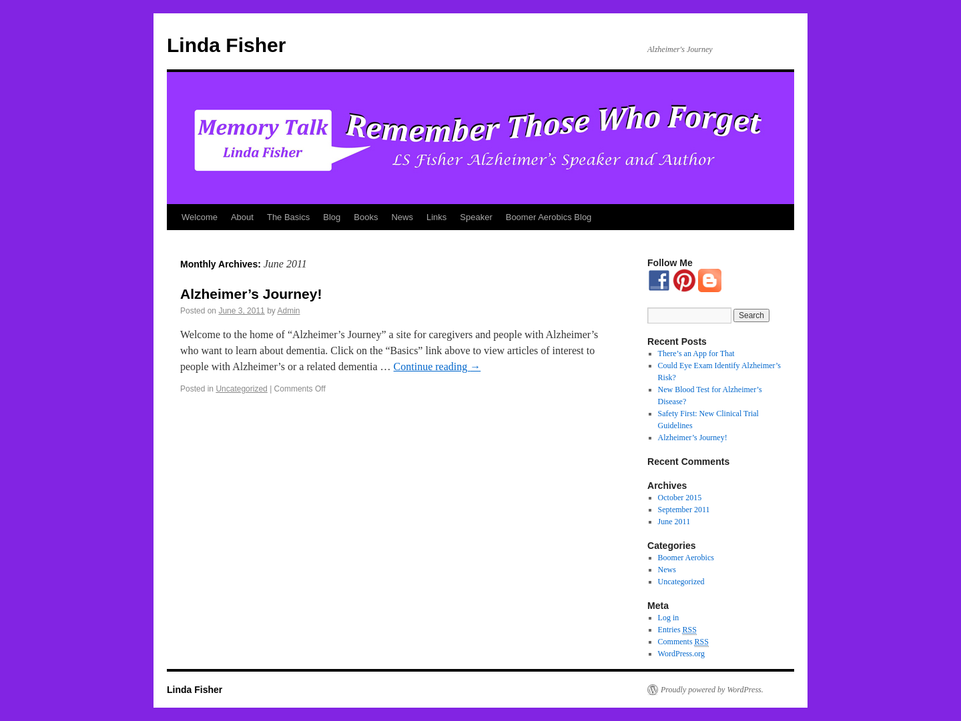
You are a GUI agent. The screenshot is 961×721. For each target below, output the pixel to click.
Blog (331, 217)
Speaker (476, 217)
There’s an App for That (696, 353)
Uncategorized (241, 389)
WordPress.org (681, 653)
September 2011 (684, 509)
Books (366, 217)
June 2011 (674, 521)
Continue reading (437, 366)
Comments (683, 642)
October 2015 (680, 497)
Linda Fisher (226, 45)
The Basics (288, 217)
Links (436, 217)
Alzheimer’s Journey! (251, 293)
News (402, 217)
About (242, 217)
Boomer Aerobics (686, 557)
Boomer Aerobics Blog (549, 217)
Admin (289, 310)
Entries (677, 630)
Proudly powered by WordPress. (712, 689)
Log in (668, 617)
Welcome (200, 217)
